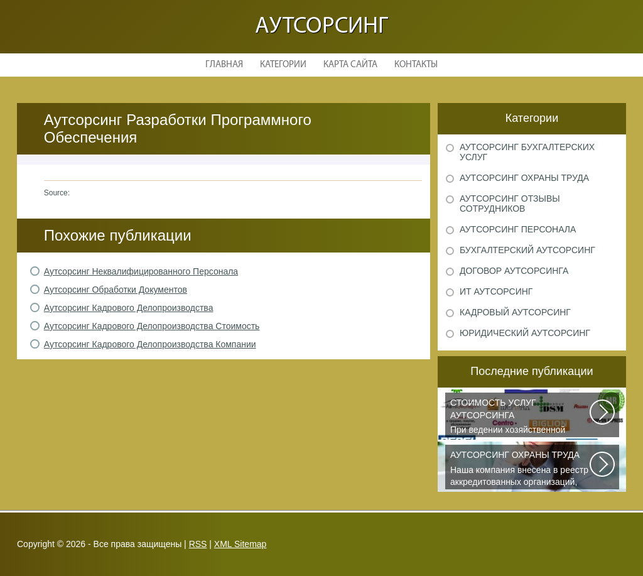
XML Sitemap (240, 544)
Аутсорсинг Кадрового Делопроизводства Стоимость (152, 326)
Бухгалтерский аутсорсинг (527, 250)
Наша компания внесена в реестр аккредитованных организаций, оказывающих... (520, 469)
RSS (198, 544)
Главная (224, 65)
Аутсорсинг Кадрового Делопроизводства (128, 308)
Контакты (416, 65)
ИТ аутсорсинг (496, 291)
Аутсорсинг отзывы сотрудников (510, 203)
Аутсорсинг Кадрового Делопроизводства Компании (150, 344)
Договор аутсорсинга (514, 271)
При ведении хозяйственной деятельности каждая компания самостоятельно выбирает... (520, 417)
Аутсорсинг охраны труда (524, 178)
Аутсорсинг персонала (518, 229)
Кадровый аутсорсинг (515, 312)
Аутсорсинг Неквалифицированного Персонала (141, 271)
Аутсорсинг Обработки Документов (115, 290)
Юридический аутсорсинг (525, 333)
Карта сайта (350, 65)
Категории (283, 65)
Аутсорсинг (321, 26)
